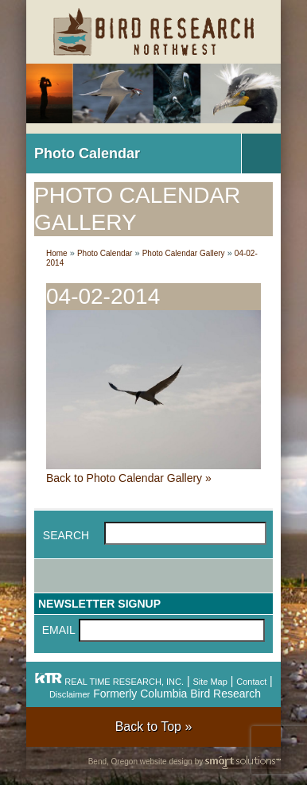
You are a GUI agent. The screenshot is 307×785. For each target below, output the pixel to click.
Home (57, 253)
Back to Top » (153, 726)
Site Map (209, 681)
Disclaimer (69, 694)
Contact (251, 681)
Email (59, 630)
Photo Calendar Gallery (183, 253)
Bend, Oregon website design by (184, 762)
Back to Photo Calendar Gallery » (129, 478)
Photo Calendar (87, 153)
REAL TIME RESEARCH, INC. (109, 681)
